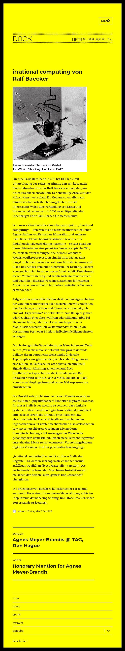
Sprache (18, 630)
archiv (17, 614)
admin (21, 511)
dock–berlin (19, 641)
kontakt (18, 622)
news (16, 606)
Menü (105, 20)
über (16, 598)
